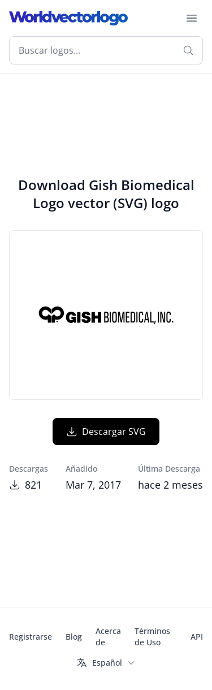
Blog (74, 636)
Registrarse (30, 636)
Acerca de (108, 637)
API (197, 636)
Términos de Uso (152, 637)
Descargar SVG (106, 431)
